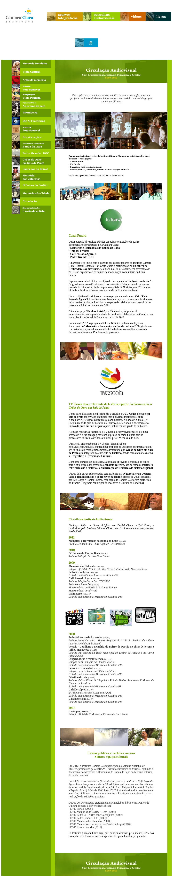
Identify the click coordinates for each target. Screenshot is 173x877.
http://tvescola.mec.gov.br (83, 446)
